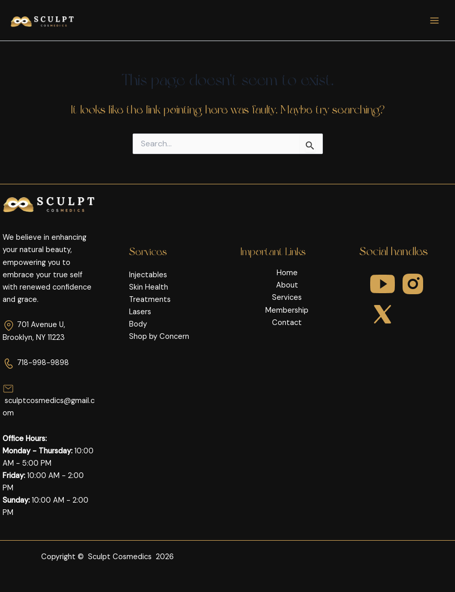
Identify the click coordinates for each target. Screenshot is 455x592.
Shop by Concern (159, 336)
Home (287, 273)
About (287, 285)
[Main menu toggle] (434, 20)
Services (287, 297)
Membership (286, 310)
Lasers (140, 312)
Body (138, 324)
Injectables (148, 275)
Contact (287, 323)
